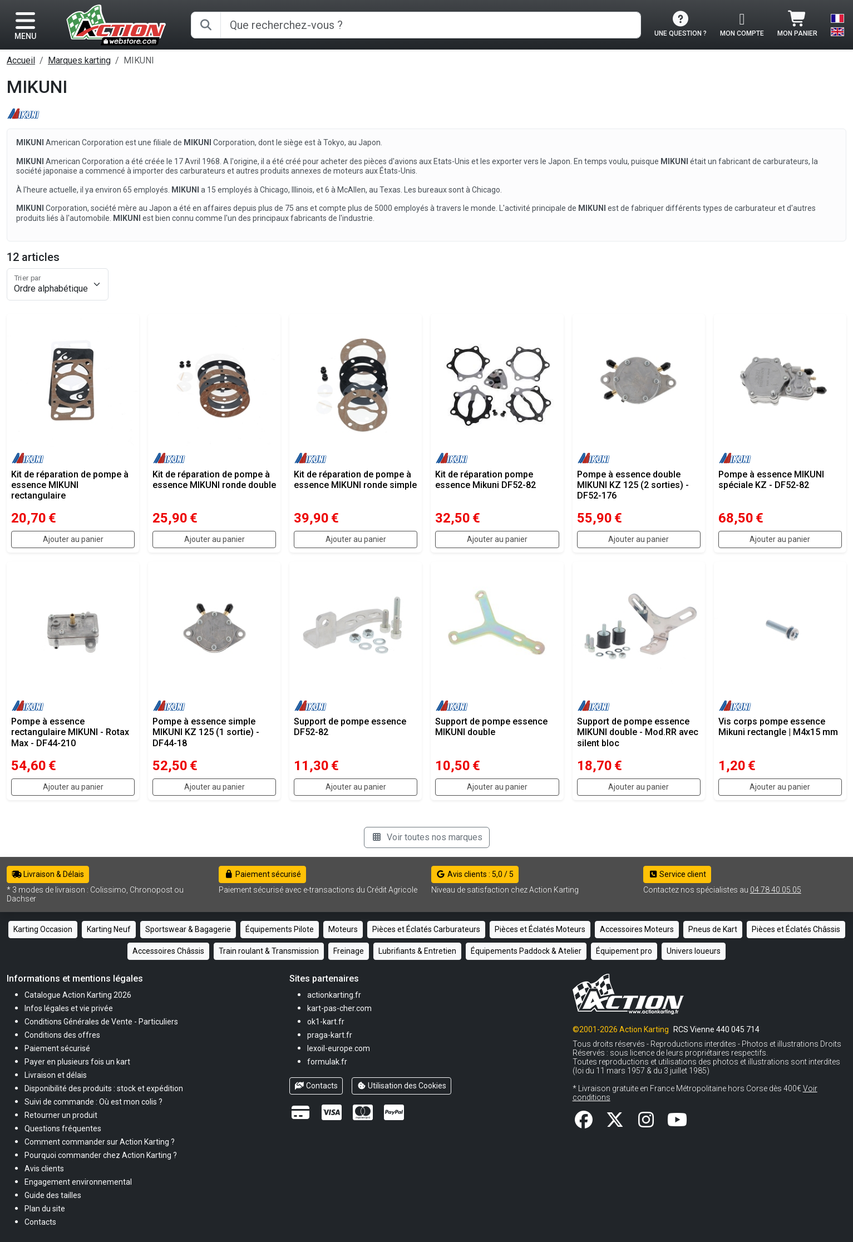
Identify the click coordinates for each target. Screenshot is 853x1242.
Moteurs (343, 929)
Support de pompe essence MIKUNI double (491, 726)
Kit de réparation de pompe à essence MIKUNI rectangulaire (70, 485)
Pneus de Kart (712, 929)
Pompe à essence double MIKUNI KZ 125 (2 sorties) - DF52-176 (633, 485)
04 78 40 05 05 (775, 889)
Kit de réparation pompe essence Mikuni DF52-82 (485, 479)
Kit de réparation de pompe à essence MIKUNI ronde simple (355, 479)
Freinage (348, 951)
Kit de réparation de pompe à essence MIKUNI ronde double (214, 479)
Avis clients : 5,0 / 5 (475, 874)
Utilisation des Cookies (402, 1085)
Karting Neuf (109, 929)
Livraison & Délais (48, 874)
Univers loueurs (694, 951)
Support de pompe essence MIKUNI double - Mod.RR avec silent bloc (637, 732)
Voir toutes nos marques (426, 837)
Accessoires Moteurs (637, 929)
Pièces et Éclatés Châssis (796, 929)
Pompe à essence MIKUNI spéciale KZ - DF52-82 (771, 479)
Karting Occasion (42, 929)
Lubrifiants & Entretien (417, 951)
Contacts (316, 1085)
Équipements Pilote (279, 929)
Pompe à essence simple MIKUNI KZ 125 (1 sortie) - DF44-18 (205, 732)
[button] (52, 1195)
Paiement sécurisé (262, 874)
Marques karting (79, 60)
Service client (677, 874)
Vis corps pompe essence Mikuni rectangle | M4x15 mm (778, 726)
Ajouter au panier (73, 539)
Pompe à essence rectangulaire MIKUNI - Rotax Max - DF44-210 (70, 732)
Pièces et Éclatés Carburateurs (426, 929)
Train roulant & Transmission (269, 951)
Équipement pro (624, 951)
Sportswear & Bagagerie (188, 929)
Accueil (21, 60)
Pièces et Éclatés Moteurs (540, 929)
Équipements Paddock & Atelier (526, 951)
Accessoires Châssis (168, 951)
